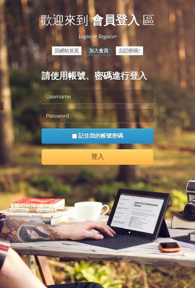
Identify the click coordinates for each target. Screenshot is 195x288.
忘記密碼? (129, 51)
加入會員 (98, 51)
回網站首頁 (67, 51)
